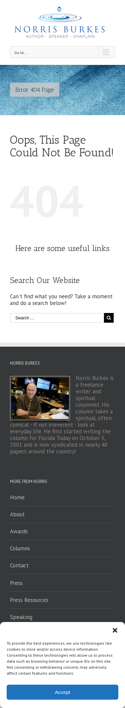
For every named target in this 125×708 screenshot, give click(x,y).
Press (16, 583)
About (17, 514)
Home (17, 497)
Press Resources (29, 600)
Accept (62, 692)
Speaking (21, 617)
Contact (19, 565)
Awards (19, 531)
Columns (20, 548)
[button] (115, 630)
